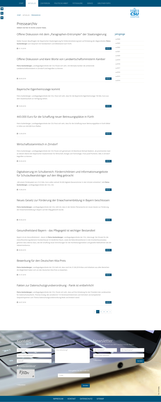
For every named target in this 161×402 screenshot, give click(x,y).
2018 (118, 64)
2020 (118, 56)
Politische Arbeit (61, 3)
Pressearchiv (36, 15)
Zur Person (45, 3)
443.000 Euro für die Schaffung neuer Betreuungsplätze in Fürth (55, 116)
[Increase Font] (2, 17)
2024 (118, 39)
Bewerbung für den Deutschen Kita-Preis (41, 261)
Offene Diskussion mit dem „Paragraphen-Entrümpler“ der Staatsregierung (61, 34)
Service (90, 3)
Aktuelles (32, 3)
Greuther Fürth (103, 3)
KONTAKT (72, 399)
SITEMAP (100, 399)
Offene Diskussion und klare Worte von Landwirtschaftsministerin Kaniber (61, 59)
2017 (118, 68)
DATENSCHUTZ (86, 399)
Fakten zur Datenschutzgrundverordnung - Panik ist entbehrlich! (55, 285)
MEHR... (108, 48)
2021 (118, 51)
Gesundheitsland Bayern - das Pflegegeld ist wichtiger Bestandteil (56, 230)
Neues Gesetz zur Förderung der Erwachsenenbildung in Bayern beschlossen (63, 200)
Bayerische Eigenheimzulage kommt (38, 89)
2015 (118, 76)
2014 (118, 80)
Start (21, 3)
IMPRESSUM (58, 399)
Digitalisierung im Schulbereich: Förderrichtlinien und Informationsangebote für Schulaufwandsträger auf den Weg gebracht (62, 173)
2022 (118, 47)
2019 (118, 60)
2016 (118, 72)
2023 (118, 43)
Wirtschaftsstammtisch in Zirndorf (37, 144)
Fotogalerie (78, 3)
